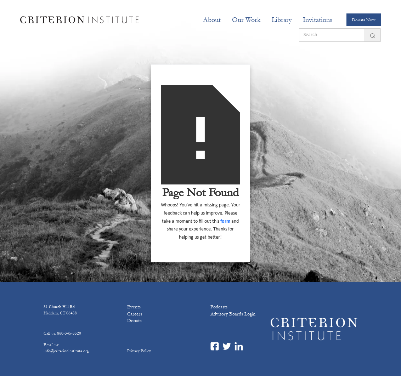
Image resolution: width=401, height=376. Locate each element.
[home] (79, 19)
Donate (134, 321)
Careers (134, 314)
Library (282, 20)
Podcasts (218, 307)
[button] (211, 19)
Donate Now (363, 19)
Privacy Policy (139, 350)
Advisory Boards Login (232, 314)
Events (134, 307)
